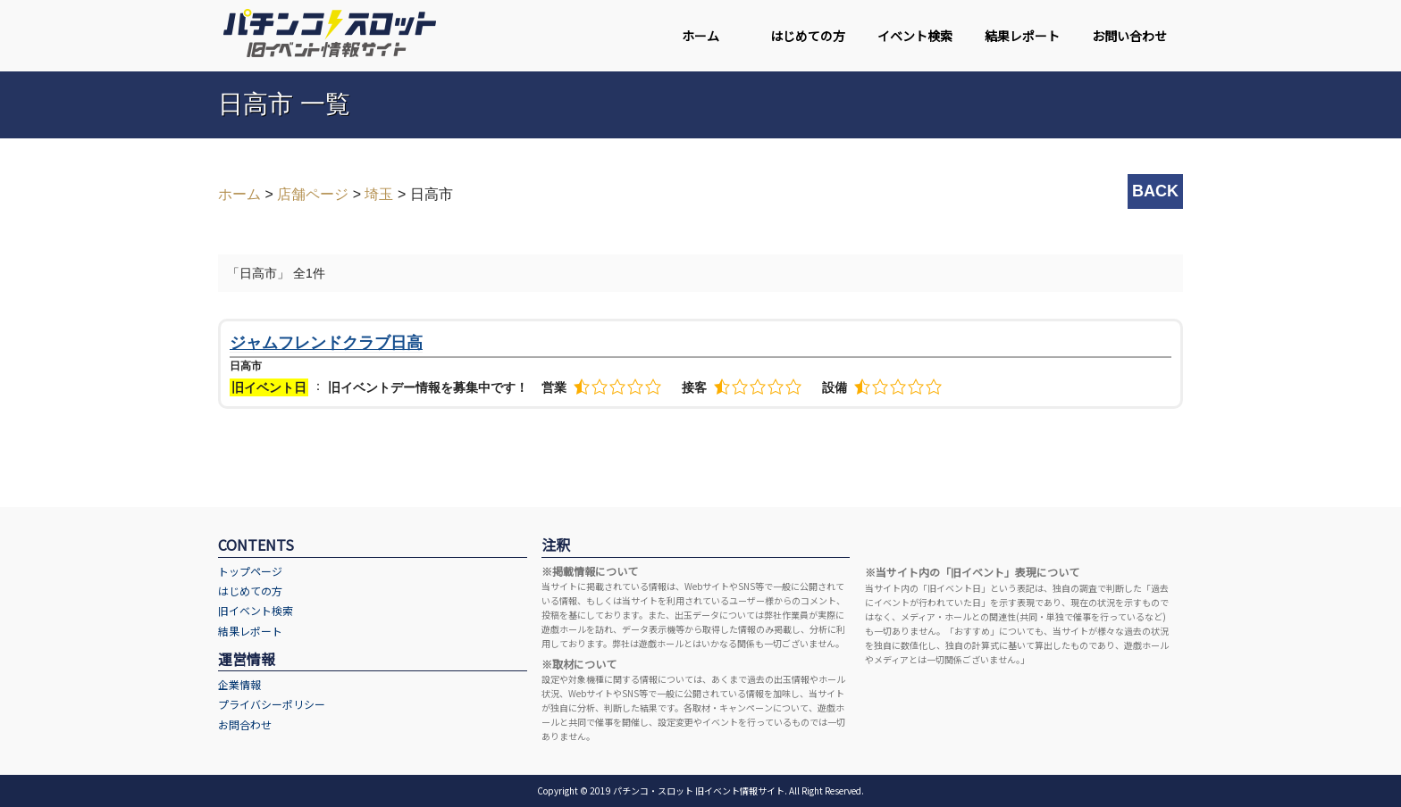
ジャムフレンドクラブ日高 (326, 343)
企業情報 (239, 684)
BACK (1155, 191)
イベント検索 (914, 36)
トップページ (250, 570)
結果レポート (1022, 36)
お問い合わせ (1129, 36)
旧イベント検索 (255, 610)
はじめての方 (807, 36)
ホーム (700, 36)
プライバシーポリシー (271, 703)
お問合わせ (245, 724)
